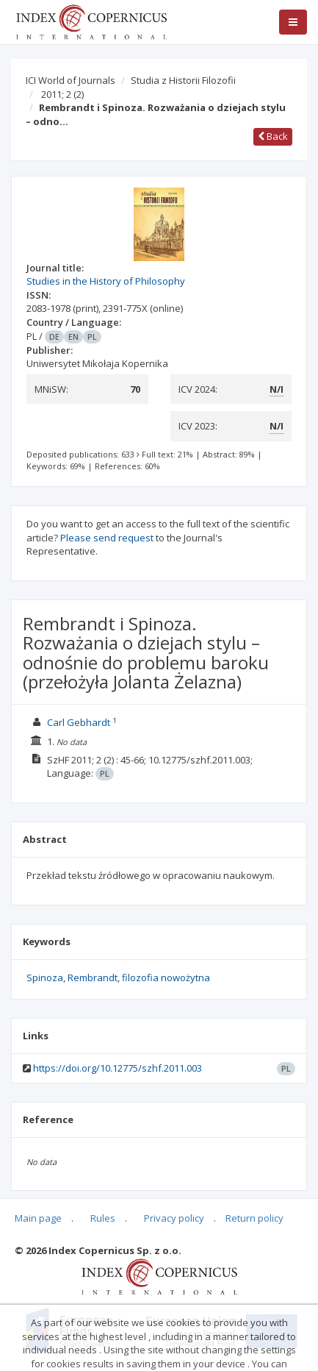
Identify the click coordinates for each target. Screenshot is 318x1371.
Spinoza (44, 977)
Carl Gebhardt (78, 722)
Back (273, 136)
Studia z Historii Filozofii (183, 80)
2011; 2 (62, 94)
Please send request (106, 537)
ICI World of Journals (70, 80)
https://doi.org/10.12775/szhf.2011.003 (117, 1068)
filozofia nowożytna (166, 977)
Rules (102, 1218)
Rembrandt (93, 977)
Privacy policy (174, 1218)
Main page (38, 1218)
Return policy (254, 1218)
